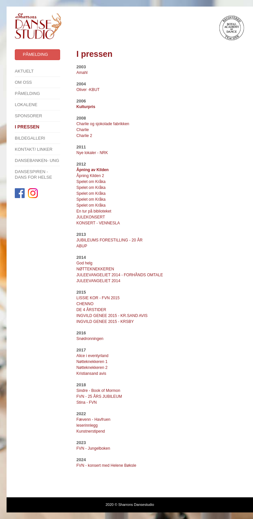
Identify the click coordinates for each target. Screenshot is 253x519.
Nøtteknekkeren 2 (93, 367)
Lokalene (26, 104)
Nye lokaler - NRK (92, 152)
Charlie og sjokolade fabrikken (103, 124)
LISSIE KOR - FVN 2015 (98, 298)
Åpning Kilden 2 (90, 175)
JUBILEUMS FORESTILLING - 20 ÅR (110, 240)
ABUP (82, 246)
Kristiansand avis (91, 373)
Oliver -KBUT (88, 89)
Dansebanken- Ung (37, 160)
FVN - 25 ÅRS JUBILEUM (99, 396)
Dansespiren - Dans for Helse (33, 174)
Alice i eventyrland (92, 355)
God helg (85, 263)
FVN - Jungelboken (93, 448)
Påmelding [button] (35, 54)
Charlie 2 (84, 135)
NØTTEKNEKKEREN (95, 269)
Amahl (82, 72)
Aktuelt (24, 71)
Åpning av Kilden (93, 170)
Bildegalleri (30, 138)
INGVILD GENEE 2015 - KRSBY (105, 321)
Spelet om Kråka (91, 181)
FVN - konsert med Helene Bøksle (106, 465)
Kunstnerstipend (91, 431)
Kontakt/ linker (34, 149)
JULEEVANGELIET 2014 (99, 281)
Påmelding (27, 93)
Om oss (23, 82)
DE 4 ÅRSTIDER (91, 309)
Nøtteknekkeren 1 (92, 361)
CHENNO (85, 304)
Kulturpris (86, 106)
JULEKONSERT (91, 217)
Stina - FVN (87, 402)
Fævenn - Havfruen (93, 419)
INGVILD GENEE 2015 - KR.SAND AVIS (112, 315)
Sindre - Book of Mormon (98, 390)
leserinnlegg (87, 425)
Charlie (83, 129)
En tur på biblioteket (94, 211)
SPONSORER (28, 115)
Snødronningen (90, 338)
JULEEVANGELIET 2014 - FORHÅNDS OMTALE (120, 275)
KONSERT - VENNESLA (98, 223)
